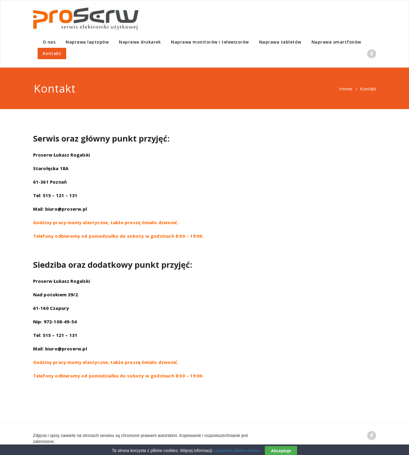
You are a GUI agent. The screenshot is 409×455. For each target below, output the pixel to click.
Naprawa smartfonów (336, 42)
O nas (49, 42)
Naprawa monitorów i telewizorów (210, 42)
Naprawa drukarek (140, 42)
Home (345, 89)
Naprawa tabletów (280, 42)
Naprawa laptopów (87, 42)
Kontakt (52, 53)
